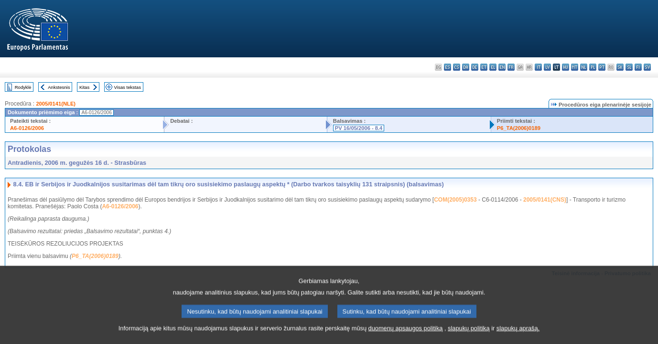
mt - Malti (574, 67)
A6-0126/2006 (27, 128)
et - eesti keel (483, 67)
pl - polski (592, 67)
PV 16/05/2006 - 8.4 (359, 128)
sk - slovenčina (620, 67)
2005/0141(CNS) (544, 199)
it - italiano (538, 67)
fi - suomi (638, 67)
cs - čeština (456, 67)
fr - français (511, 67)
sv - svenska (647, 67)
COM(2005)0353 (455, 199)
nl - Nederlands (583, 67)
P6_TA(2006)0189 (518, 128)
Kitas (84, 87)
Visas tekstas (127, 87)
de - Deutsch (474, 67)
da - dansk (465, 67)
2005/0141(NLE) (56, 104)
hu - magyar (565, 67)
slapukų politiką (469, 337)
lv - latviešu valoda (547, 67)
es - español (447, 67)
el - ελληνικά (492, 67)
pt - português (601, 67)
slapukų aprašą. (517, 337)
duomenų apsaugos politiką (405, 337)
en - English (502, 67)
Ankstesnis (59, 87)
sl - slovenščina (629, 67)
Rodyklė (23, 87)
